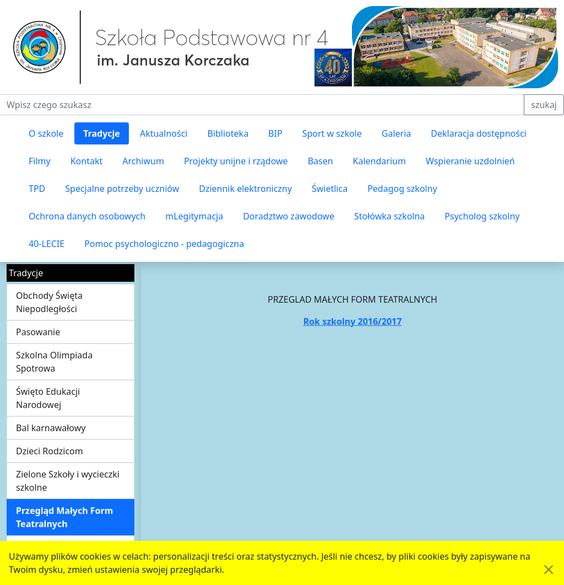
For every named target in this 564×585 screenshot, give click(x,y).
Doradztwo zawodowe (288, 216)
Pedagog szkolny (402, 189)
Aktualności (164, 133)
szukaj (544, 105)
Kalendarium (379, 161)
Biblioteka (227, 133)
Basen (320, 161)
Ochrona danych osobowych (87, 216)
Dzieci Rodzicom (49, 451)
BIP (275, 133)
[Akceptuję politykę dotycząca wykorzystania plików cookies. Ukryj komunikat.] (548, 569)
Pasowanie (38, 332)
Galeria (396, 133)
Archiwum (143, 161)
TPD (37, 189)
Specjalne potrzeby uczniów (122, 189)
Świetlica (330, 189)
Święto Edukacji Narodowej (48, 398)
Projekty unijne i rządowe (236, 161)
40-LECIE (46, 244)
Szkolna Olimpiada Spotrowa (54, 361)
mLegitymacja (194, 216)
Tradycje (101, 133)
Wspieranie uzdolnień (470, 161)
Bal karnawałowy (50, 428)
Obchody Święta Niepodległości (49, 302)
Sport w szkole (332, 133)
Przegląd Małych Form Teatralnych (64, 517)
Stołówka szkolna (389, 216)
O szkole (46, 133)
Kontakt (86, 161)
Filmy (40, 161)
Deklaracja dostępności (478, 133)
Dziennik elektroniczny (245, 189)
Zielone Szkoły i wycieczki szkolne (68, 480)
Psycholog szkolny (481, 216)
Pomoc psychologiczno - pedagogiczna (164, 244)
